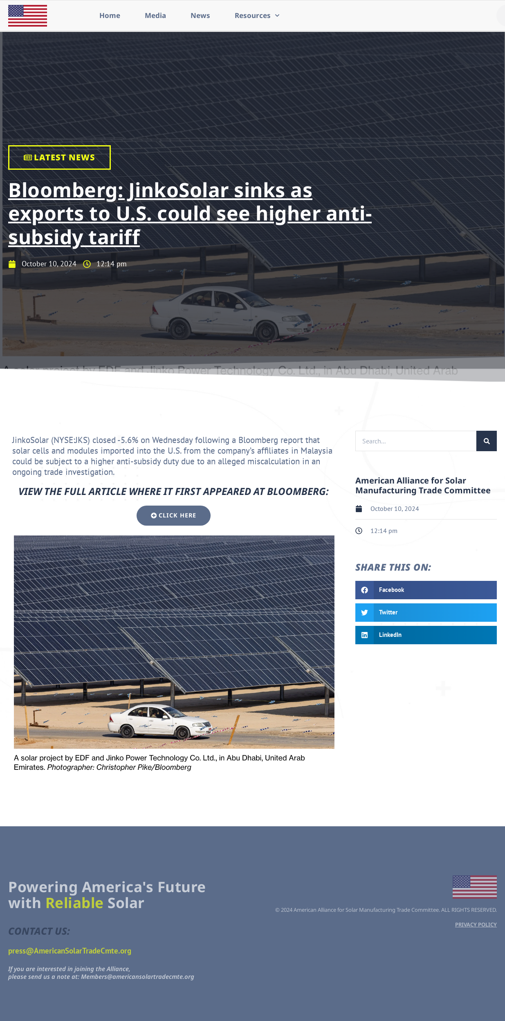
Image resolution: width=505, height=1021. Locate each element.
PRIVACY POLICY (476, 924)
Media (155, 15)
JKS (81, 439)
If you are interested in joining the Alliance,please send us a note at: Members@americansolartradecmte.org (101, 973)
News (200, 15)
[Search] (486, 441)
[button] (426, 590)
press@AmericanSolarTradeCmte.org (69, 951)
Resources (257, 15)
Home (109, 15)
